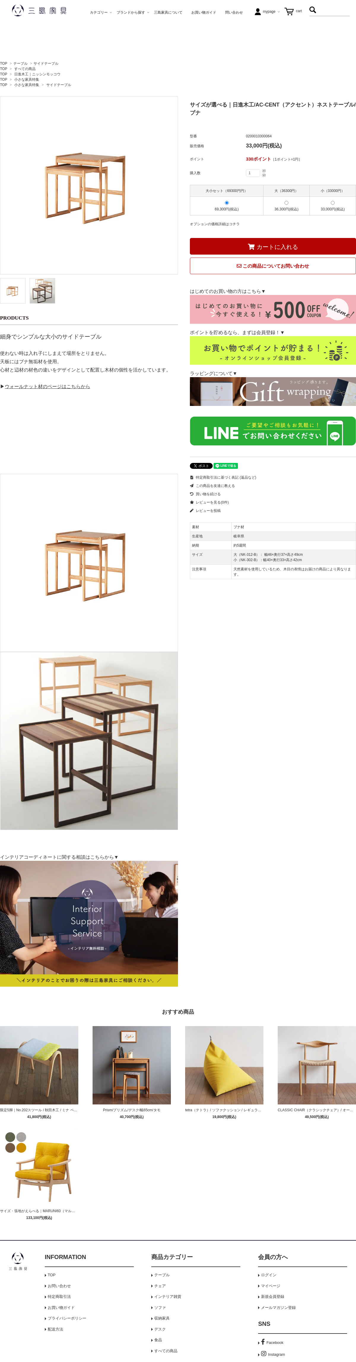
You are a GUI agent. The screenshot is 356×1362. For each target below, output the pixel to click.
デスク (160, 1329)
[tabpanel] (89, 185)
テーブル (20, 63)
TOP (3, 63)
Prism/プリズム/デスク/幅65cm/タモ (131, 1110)
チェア (160, 1286)
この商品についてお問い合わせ (273, 266)
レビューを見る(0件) (209, 502)
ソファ (160, 1307)
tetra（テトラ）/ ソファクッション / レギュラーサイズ (228, 1110)
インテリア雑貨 (167, 1296)
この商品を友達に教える (212, 486)
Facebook (272, 1342)
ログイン (268, 1275)
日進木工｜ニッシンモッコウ (37, 74)
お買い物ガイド (61, 1307)
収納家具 (162, 1318)
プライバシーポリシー (67, 1318)
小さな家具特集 (26, 79)
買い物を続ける (205, 494)
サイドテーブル (46, 63)
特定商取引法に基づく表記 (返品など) (223, 477)
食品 (158, 1340)
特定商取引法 (59, 1296)
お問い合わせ (59, 1286)
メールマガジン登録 (278, 1307)
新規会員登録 (272, 1296)
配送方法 (55, 1329)
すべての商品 (25, 69)
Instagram (273, 1354)
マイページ (270, 1286)
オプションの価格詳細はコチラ (215, 224)
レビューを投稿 (205, 511)
